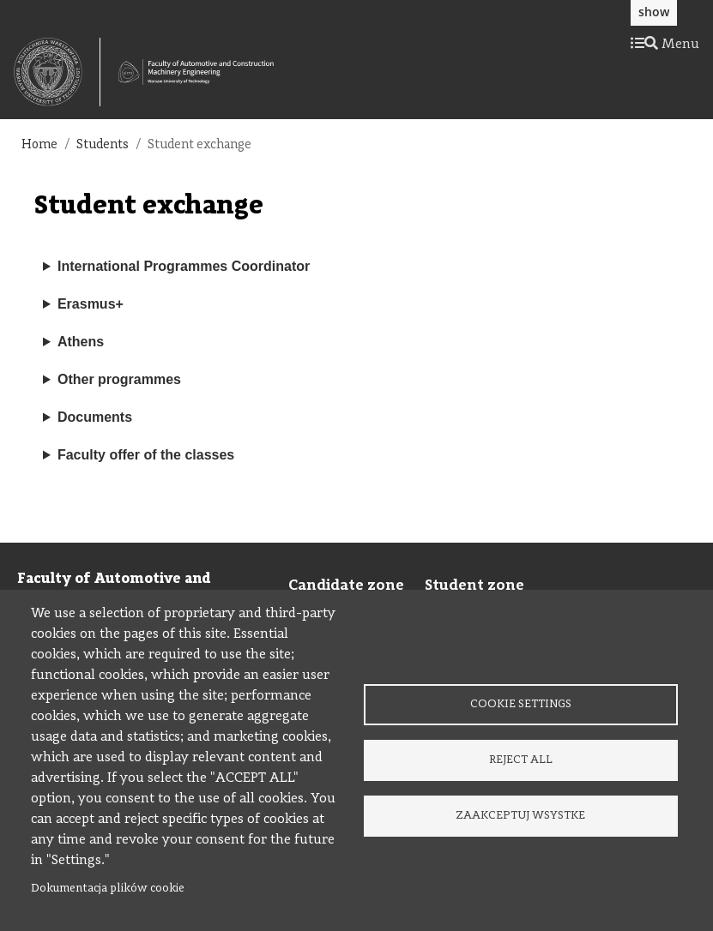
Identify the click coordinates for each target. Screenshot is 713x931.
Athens (80, 341)
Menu (665, 44)
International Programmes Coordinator (183, 266)
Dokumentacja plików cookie (107, 888)
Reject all (521, 760)
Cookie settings (520, 704)
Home (39, 145)
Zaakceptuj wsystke (520, 815)
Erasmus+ (90, 304)
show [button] (653, 11)
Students (102, 145)
